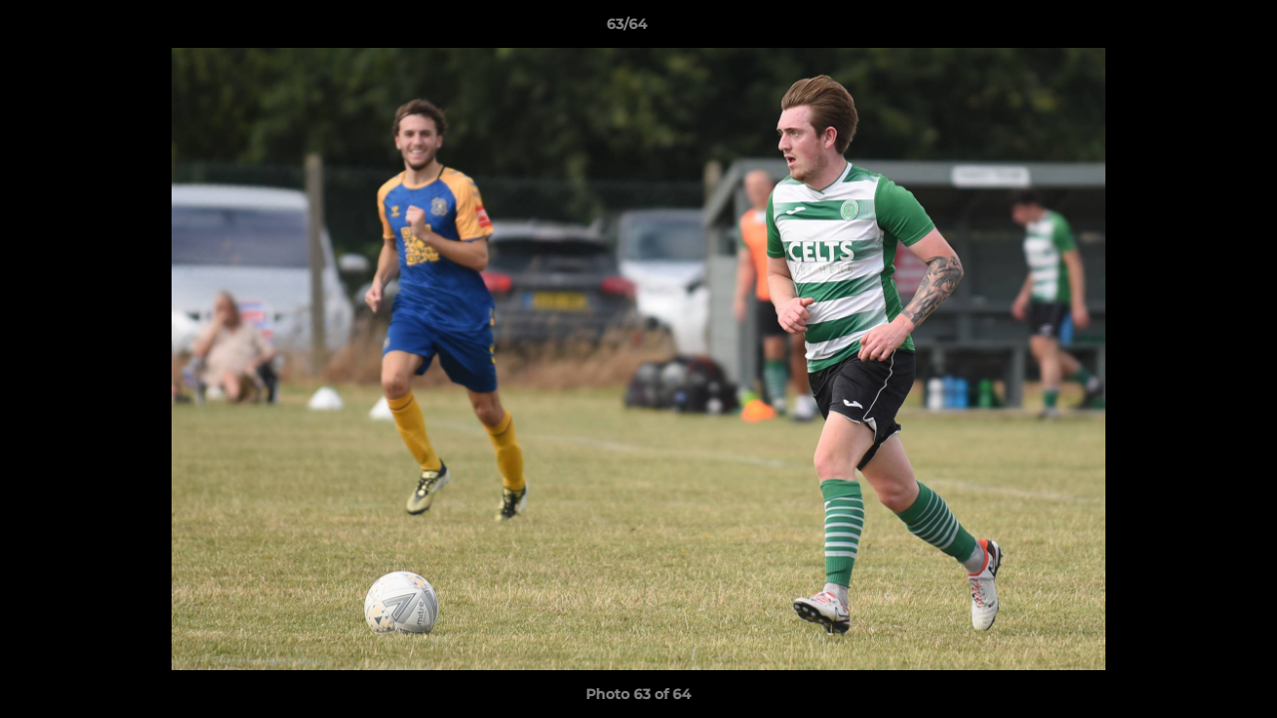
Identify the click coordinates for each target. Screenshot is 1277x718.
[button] (1193, 29)
